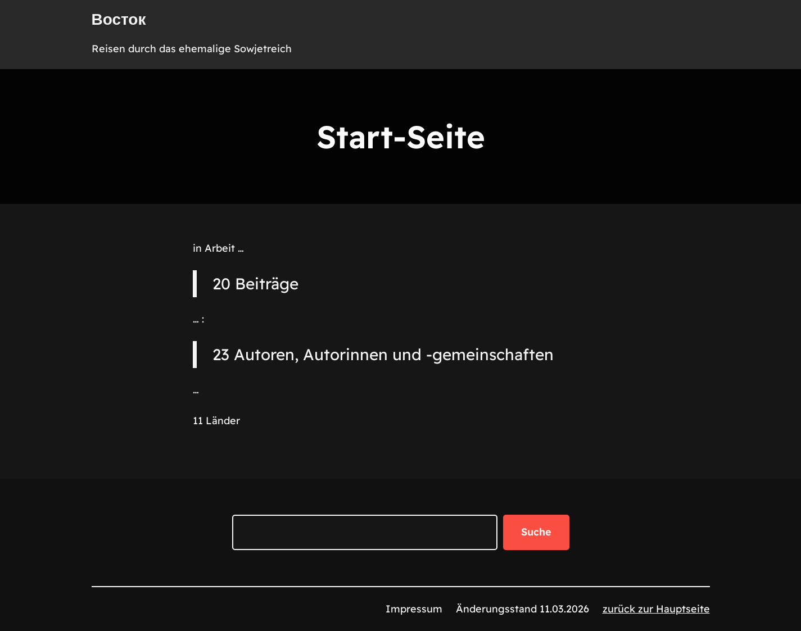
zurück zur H (633, 608)
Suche (536, 531)
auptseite (687, 608)
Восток (119, 19)
